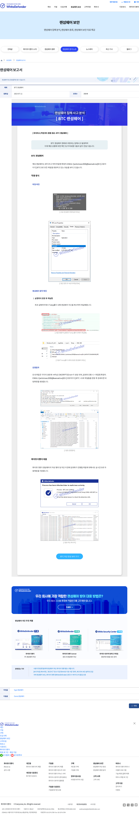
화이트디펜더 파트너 (122, 767)
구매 (1, 733)
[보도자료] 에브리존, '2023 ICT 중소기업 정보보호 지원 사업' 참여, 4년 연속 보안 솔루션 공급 (63, 672)
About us (7, 767)
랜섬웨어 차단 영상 (99, 767)
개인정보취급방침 (81, 804)
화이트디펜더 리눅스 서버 (57, 774)
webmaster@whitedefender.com (89, 809)
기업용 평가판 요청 (55, 790)
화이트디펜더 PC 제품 (33, 767)
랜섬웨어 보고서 (20, 60)
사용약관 (70, 804)
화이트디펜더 (134, 7)
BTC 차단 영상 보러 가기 (69, 556)
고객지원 (87, 7)
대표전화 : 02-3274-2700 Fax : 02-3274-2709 (53, 812)
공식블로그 (5, 755)
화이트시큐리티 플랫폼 (56, 781)
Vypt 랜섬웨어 (18, 690)
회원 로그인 (125, 2)
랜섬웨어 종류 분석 (99, 770)
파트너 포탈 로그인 (122, 777)
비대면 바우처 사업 (77, 780)
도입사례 (63, 7)
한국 (136, 2)
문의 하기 (119, 786)
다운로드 (123, 7)
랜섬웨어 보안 (76, 7)
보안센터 (8, 60)
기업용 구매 (75, 770)
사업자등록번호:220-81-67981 (45, 809)
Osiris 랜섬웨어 (19, 696)
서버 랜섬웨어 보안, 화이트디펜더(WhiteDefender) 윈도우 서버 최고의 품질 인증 (59, 675)
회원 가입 (13, 752)
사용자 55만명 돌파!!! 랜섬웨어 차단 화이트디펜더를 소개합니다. (54, 669)
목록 (135, 706)
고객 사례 (96, 780)
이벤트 (118, 790)
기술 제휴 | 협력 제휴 (122, 774)
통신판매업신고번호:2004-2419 (67, 809)
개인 (49, 7)
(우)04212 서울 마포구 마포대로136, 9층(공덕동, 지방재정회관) (19, 812)
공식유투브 (16, 755)
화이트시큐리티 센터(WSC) (58, 777)
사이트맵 (92, 804)
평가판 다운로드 (31, 776)
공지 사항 (7, 770)
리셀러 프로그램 (121, 770)
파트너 (96, 7)
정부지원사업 (113, 2)
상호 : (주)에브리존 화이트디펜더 (11, 809)
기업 (55, 7)
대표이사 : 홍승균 (28, 809)
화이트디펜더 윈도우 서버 (57, 770)
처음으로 (1, 60)
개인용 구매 (75, 767)
